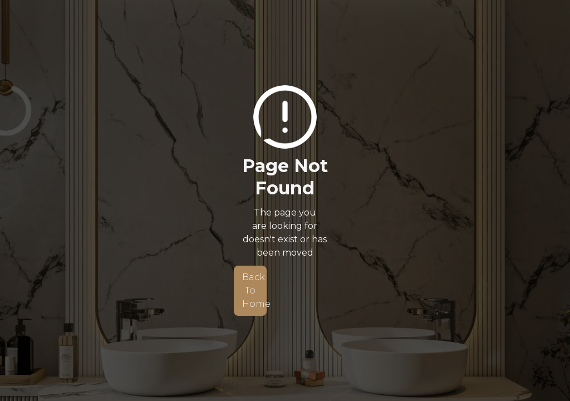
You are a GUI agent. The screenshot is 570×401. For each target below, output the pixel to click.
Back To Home (254, 290)
